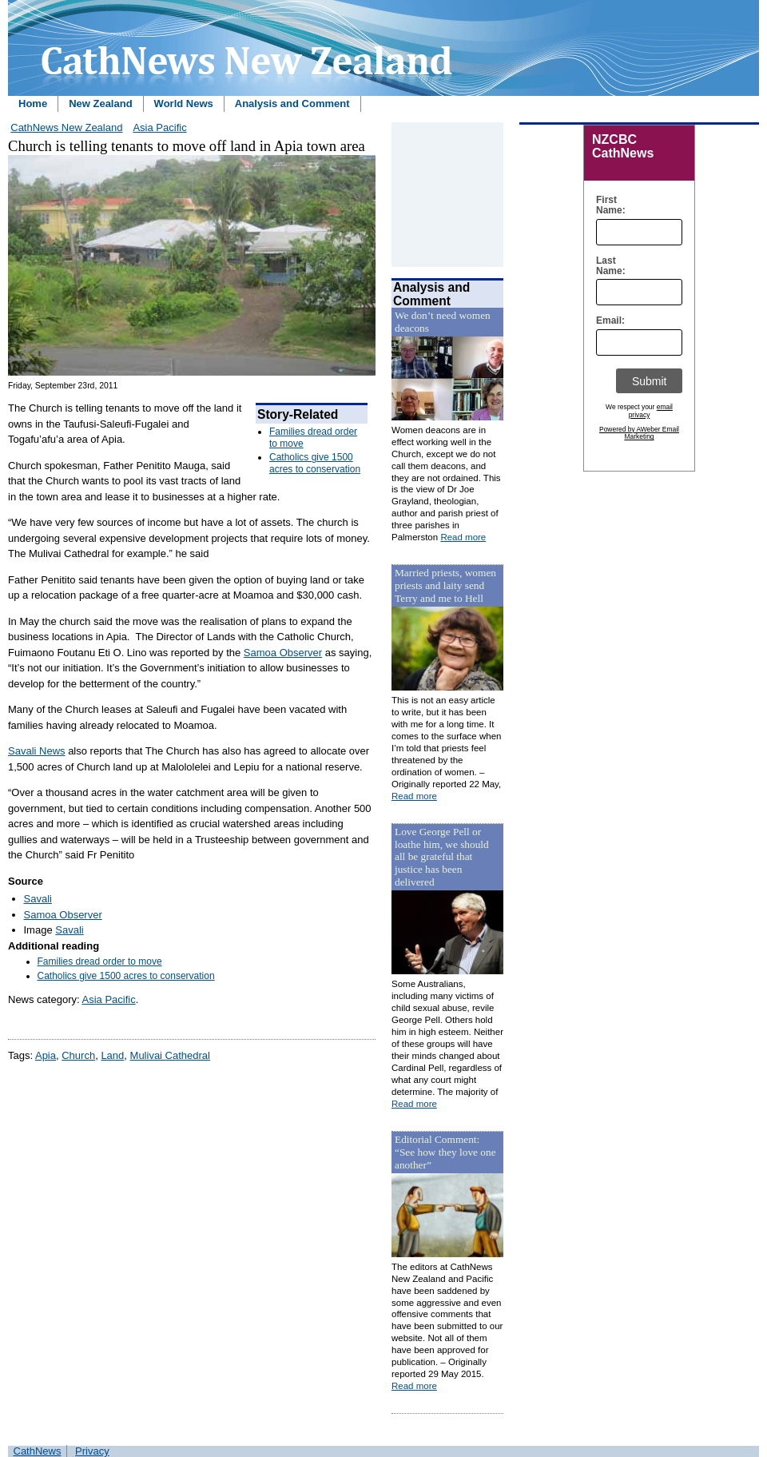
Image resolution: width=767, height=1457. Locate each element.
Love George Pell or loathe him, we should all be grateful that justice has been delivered (442, 857)
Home (32, 103)
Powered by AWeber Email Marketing (639, 433)
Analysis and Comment (292, 103)
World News (183, 103)
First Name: (607, 205)
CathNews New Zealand (66, 127)
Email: (607, 321)
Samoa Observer (283, 653)
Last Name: (607, 266)
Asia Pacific (159, 127)
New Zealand (100, 103)
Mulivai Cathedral (170, 1055)
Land (112, 1055)
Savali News (37, 751)
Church (78, 1055)
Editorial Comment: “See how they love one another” (445, 1152)
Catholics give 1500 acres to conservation (314, 463)
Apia (45, 1055)
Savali (38, 899)
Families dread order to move (100, 961)
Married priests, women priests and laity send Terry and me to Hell (445, 585)
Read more (463, 537)
